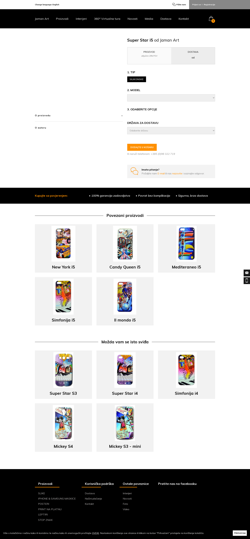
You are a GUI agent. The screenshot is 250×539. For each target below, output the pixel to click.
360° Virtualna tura (107, 19)
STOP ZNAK (45, 519)
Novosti (133, 19)
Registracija (209, 4)
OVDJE (95, 533)
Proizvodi (62, 19)
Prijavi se (196, 4)
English (55, 4)
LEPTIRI (43, 514)
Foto (125, 503)
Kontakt (184, 19)
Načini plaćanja (93, 498)
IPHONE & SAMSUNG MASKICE (57, 498)
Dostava (165, 19)
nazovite (177, 173)
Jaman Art (42, 19)
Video (126, 509)
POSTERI (43, 503)
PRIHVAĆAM (240, 533)
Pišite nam (179, 5)
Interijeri (81, 19)
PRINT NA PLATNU (50, 509)
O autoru (40, 127)
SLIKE (41, 493)
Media (149, 19)
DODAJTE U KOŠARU (142, 147)
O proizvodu (79, 115)
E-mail (161, 173)
